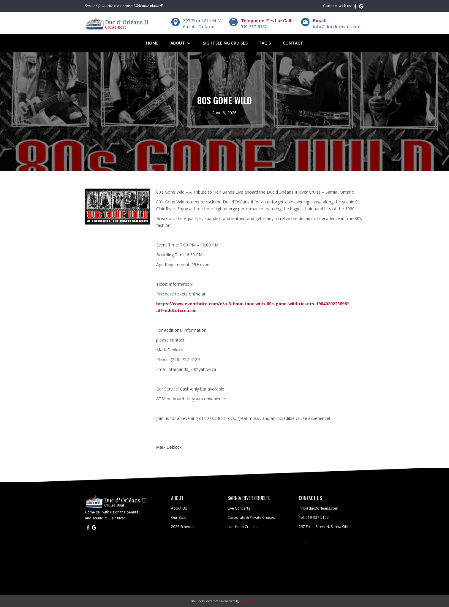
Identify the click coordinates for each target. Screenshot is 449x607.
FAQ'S (265, 43)
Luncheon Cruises (242, 526)
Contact (293, 43)
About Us (179, 508)
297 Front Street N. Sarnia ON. (324, 526)
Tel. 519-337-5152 (314, 517)
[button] (181, 43)
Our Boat (178, 517)
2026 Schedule (183, 526)
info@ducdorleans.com (318, 508)
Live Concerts (238, 508)
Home (152, 43)
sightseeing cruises (225, 43)
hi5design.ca (248, 601)
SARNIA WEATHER (189, 561)
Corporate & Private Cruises (251, 517)
